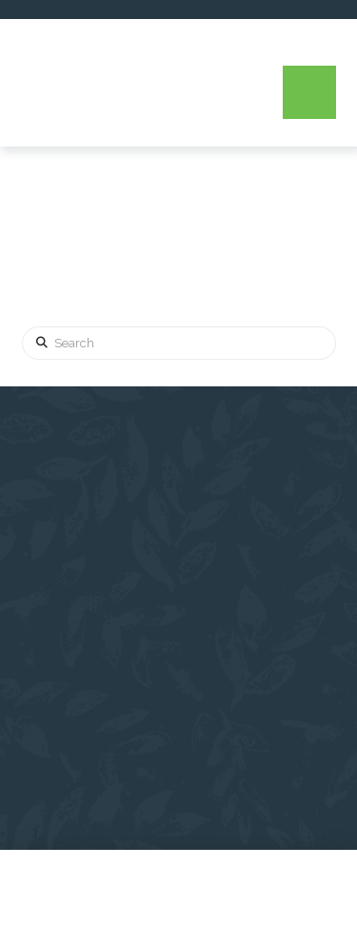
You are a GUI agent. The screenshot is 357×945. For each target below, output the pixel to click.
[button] (309, 92)
